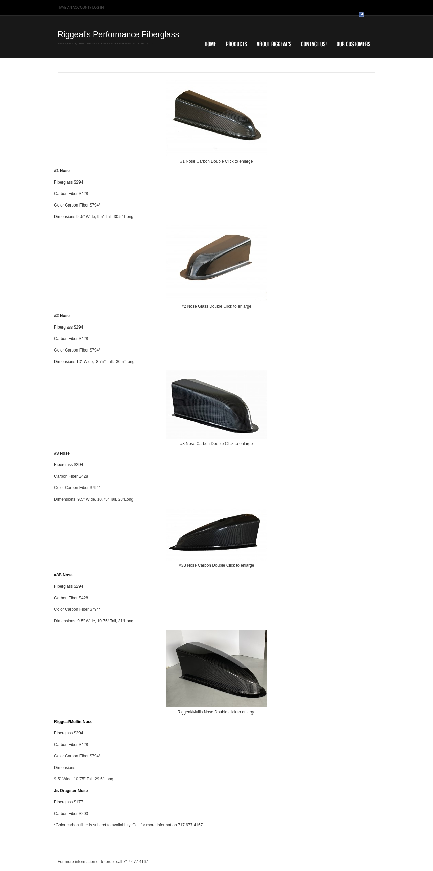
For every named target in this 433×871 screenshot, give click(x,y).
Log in (98, 7)
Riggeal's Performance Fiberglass (118, 34)
